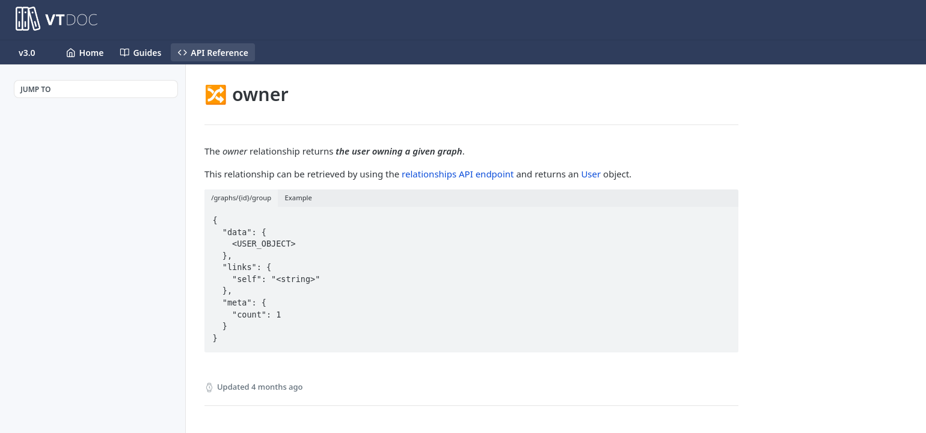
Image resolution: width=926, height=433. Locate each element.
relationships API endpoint (458, 174)
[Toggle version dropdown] (34, 52)
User (591, 174)
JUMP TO (35, 89)
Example (298, 197)
